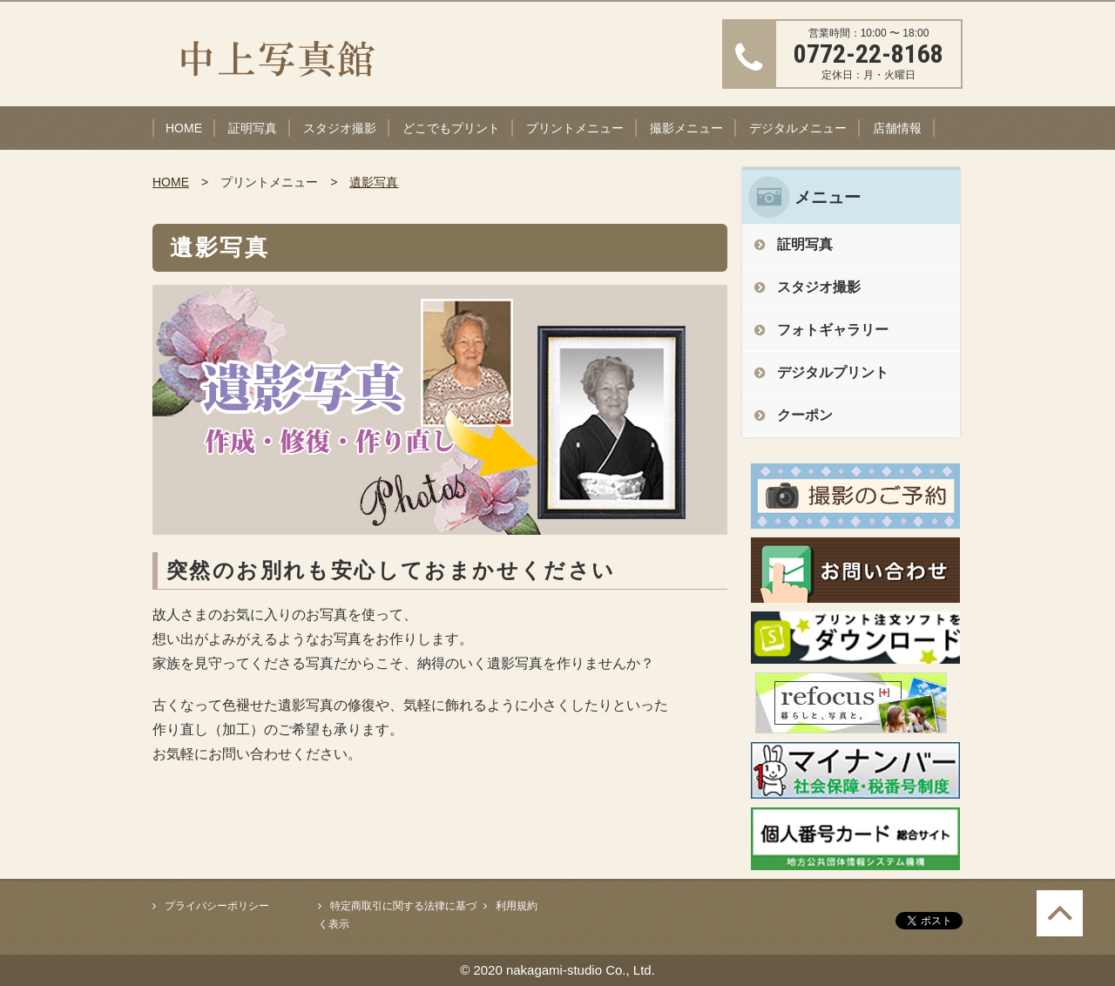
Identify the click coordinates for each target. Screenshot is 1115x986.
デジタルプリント (833, 372)
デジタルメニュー (798, 128)
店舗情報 (897, 128)
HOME (184, 128)
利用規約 (516, 906)
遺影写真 (373, 182)
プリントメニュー (575, 128)
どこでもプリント (451, 128)
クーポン (805, 415)
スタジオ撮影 (339, 128)
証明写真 (252, 128)
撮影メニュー (686, 128)
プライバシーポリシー (217, 906)
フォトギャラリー (833, 329)
